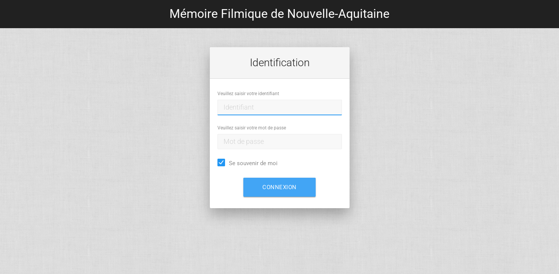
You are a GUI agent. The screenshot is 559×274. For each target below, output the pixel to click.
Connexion (279, 187)
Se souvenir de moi (253, 163)
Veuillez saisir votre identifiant (248, 93)
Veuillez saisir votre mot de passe (251, 128)
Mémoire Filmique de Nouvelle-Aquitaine (279, 14)
